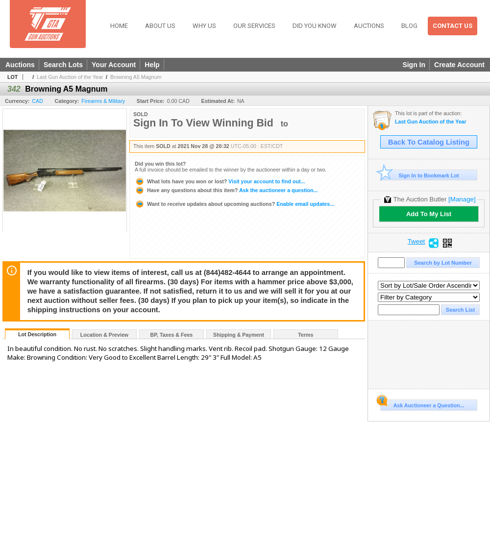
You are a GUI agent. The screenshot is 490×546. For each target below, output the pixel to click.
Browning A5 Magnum (135, 77)
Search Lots (63, 65)
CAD (37, 101)
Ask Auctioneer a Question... (422, 403)
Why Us (204, 25)
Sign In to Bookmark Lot (419, 175)
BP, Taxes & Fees (171, 335)
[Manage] (461, 199)
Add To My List (428, 214)
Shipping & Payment (238, 335)
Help (152, 65)
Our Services (254, 25)
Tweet (416, 241)
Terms (305, 335)
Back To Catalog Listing (428, 142)
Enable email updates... (234, 204)
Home (119, 25)
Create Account (459, 65)
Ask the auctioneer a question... (226, 190)
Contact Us (452, 25)
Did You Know (315, 25)
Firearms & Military (103, 101)
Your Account (114, 65)
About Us (160, 25)
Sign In (413, 65)
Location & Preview (104, 335)
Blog (409, 25)
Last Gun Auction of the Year (70, 77)
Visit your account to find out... (220, 181)
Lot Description (37, 334)
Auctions (369, 25)
